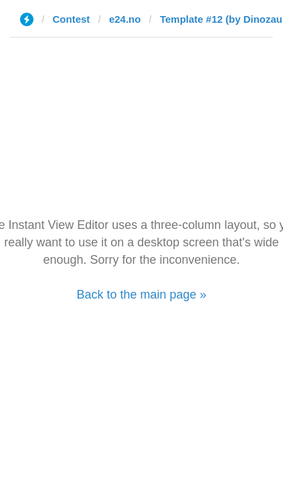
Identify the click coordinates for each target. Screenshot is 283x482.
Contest (71, 19)
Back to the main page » (141, 294)
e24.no (125, 19)
